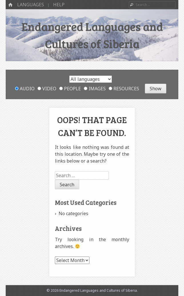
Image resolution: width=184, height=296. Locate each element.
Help (59, 4)
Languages (30, 4)
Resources (124, 88)
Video (46, 88)
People (70, 88)
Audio (25, 88)
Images (95, 88)
